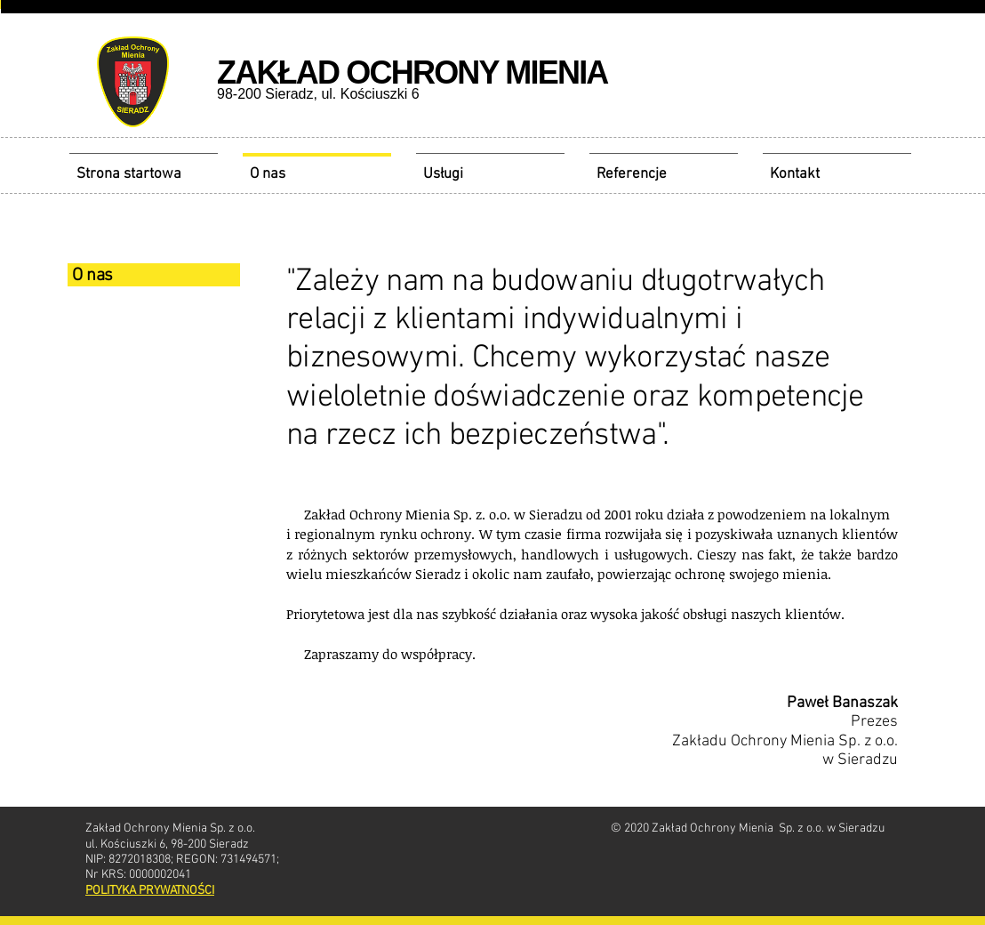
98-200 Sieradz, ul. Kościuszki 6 (318, 93)
